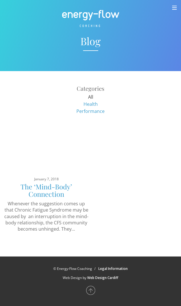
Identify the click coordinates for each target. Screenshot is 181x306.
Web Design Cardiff (102, 277)
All (90, 97)
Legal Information (113, 268)
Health (91, 104)
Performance (90, 111)
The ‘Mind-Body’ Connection (46, 190)
